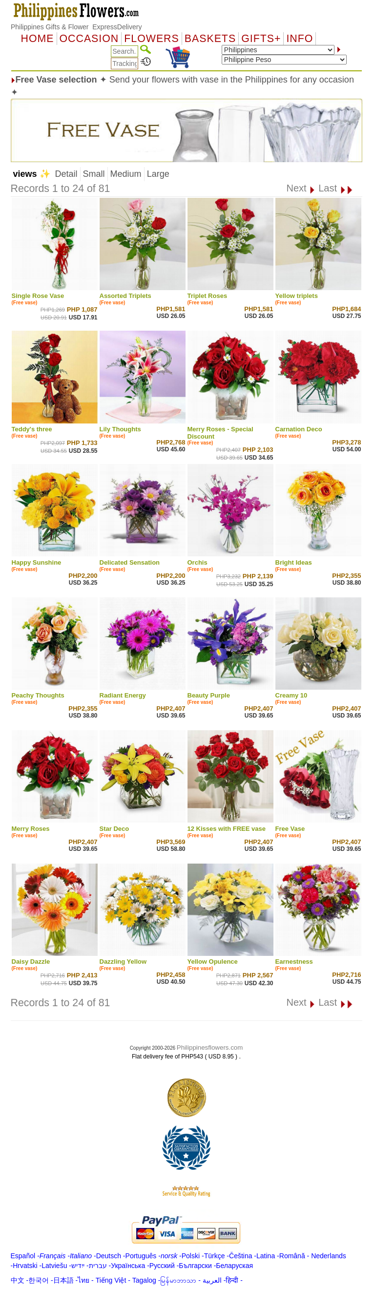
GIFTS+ (261, 38)
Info (299, 38)
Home (37, 38)
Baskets (210, 38)
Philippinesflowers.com (210, 1047)
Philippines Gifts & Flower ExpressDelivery (76, 27)
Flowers (151, 38)
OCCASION (89, 38)
